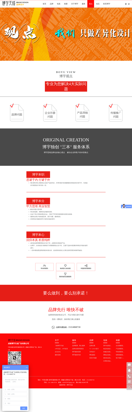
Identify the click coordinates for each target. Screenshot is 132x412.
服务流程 (58, 355)
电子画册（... (120, 358)
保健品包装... (107, 352)
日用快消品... (107, 361)
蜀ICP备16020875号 (82, 382)
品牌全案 (92, 345)
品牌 (51, 4)
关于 (57, 340)
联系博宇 (106, 4)
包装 (58, 4)
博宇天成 (70, 385)
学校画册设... (120, 352)
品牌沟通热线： (66, 327)
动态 (98, 4)
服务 (83, 4)
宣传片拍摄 (93, 358)
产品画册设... (120, 348)
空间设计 (92, 352)
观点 (91, 4)
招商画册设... (120, 355)
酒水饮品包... (107, 358)
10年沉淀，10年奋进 (61, 348)
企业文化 (58, 352)
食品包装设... (107, 348)
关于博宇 (74, 4)
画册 (66, 4)
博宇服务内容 (76, 355)
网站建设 (92, 355)
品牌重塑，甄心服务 (78, 345)
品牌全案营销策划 (78, 348)
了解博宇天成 (59, 345)
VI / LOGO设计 (94, 348)
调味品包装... (107, 355)
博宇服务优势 (76, 352)
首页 (44, 4)
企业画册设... (120, 345)
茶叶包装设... (107, 345)
